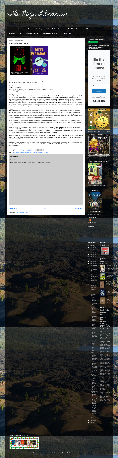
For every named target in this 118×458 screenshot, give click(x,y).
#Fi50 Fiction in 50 (32, 33)
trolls (108, 351)
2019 (91, 252)
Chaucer (108, 384)
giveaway (107, 333)
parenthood (103, 382)
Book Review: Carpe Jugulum (94, 376)
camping (102, 369)
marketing (107, 371)
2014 (91, 263)
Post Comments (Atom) (22, 212)
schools (102, 392)
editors (108, 380)
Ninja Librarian (105, 331)
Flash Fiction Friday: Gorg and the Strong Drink (94, 385)
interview (102, 381)
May (92, 287)
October (93, 273)
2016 (91, 259)
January (93, 416)
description (102, 389)
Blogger (83, 452)
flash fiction (105, 310)
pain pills (102, 399)
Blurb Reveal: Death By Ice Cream (94, 309)
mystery (102, 323)
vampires (40, 152)
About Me (20, 29)
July (92, 282)
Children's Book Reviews (55, 29)
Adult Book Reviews (75, 29)
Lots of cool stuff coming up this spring (94, 410)
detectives (107, 370)
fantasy (102, 327)
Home (11, 29)
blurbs (108, 378)
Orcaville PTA (105, 388)
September (94, 276)
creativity (108, 355)
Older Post (79, 208)
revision (102, 351)
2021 (91, 247)
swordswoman (103, 400)
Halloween (107, 344)
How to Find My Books (50, 33)
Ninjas (108, 386)
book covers (107, 367)
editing (102, 328)
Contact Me (67, 33)
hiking (108, 328)
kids (105, 366)
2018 (91, 254)
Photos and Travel (15, 33)
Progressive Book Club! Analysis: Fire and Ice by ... (94, 334)
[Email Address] (102, 86)
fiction (101, 371)
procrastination (103, 360)
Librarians (102, 363)
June (92, 285)
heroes (108, 350)
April (92, 289)
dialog (104, 397)
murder (108, 359)
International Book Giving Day (94, 393)
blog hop (107, 338)
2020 (91, 249)
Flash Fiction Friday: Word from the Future (94, 356)
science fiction (105, 325)
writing (103, 312)
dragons (102, 341)
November (94, 269)
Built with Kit (99, 101)
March (93, 292)
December (94, 265)
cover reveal (105, 340)
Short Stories (90, 29)
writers (101, 356)
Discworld (22, 152)
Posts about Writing (35, 29)
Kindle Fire (103, 386)
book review (16, 152)
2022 (91, 245)
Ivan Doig (107, 362)
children (102, 380)
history (102, 333)
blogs (101, 367)
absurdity (102, 378)
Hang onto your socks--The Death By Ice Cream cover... (94, 345)
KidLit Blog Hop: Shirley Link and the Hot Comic (94, 401)
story (105, 392)
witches (46, 152)
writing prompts (105, 402)
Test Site (93, 222)
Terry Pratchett (34, 152)
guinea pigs (103, 359)
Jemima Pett (105, 330)
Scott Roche (105, 377)
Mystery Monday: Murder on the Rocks (94, 317)
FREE (108, 366)
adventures (107, 345)
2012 (91, 422)
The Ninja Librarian (38, 14)
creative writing (105, 347)
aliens (101, 366)
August (93, 280)
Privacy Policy (14, 430)
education (108, 397)
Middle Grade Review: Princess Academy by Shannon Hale (94, 366)
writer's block (103, 373)
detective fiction (105, 391)
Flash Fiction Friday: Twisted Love (93, 325)
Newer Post (13, 208)
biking (101, 350)
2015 (91, 261)
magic (101, 345)
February (93, 294)
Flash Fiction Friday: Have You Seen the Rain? (94, 301)
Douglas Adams (105, 385)
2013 (91, 420)
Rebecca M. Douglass (97, 220)
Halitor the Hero (110, 290)
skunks (108, 399)
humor (108, 327)
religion (27, 152)
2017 (91, 256)
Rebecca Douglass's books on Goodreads (104, 260)
